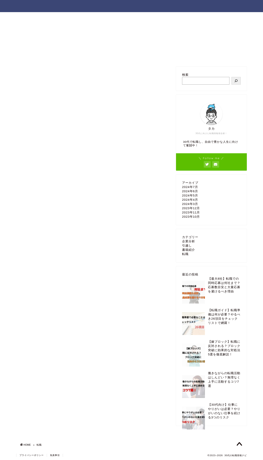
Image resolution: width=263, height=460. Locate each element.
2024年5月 (190, 195)
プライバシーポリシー (31, 455)
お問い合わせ (215, 6)
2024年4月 (190, 199)
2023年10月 (191, 216)
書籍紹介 (188, 249)
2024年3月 (190, 204)
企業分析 (188, 241)
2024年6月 (190, 191)
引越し (187, 245)
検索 (185, 74)
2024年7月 (190, 187)
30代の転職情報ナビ (37, 5)
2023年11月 (191, 212)
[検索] (236, 81)
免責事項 (55, 455)
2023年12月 (191, 208)
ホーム (190, 6)
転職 (185, 254)
